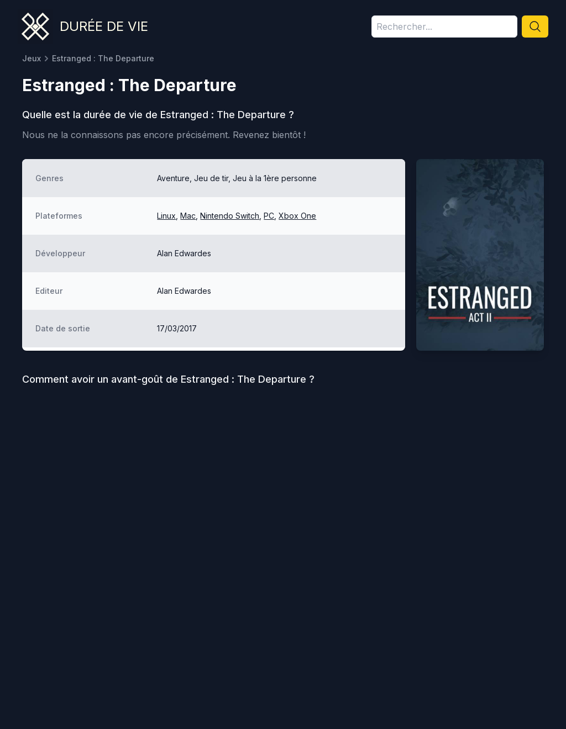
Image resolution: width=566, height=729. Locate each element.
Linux (166, 215)
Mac (188, 215)
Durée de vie (104, 26)
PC (269, 215)
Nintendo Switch (229, 215)
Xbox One (297, 215)
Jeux (31, 58)
